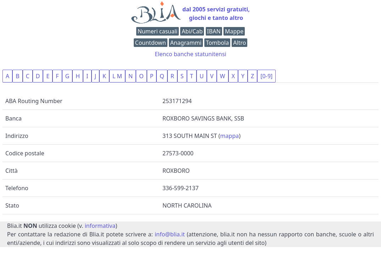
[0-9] (266, 76)
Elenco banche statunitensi (190, 54)
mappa (229, 136)
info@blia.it (170, 234)
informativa (100, 226)
